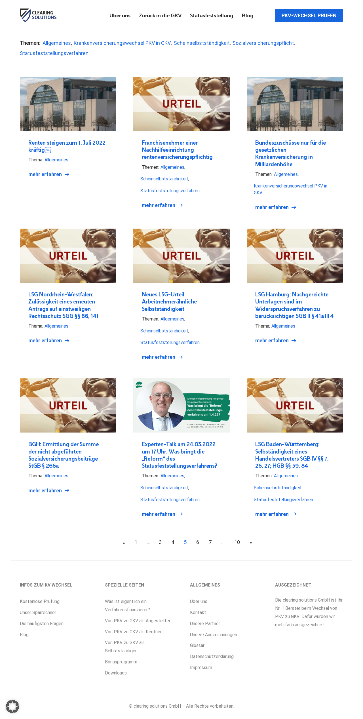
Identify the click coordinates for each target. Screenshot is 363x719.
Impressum (201, 667)
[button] (12, 706)
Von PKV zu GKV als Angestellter (137, 620)
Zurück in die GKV (160, 16)
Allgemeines (57, 43)
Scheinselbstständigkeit (202, 43)
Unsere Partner (205, 623)
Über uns (119, 16)
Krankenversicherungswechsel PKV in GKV (122, 43)
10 (237, 542)
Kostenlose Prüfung (40, 601)
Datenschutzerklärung (212, 656)
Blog (248, 16)
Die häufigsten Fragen (42, 623)
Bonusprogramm (121, 662)
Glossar (197, 645)
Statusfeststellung (211, 16)
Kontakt (198, 612)
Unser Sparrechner (38, 612)
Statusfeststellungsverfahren (54, 53)
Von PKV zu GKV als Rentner (133, 631)
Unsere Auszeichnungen (213, 634)
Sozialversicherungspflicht (263, 43)
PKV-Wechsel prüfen (309, 15)
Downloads (116, 673)
